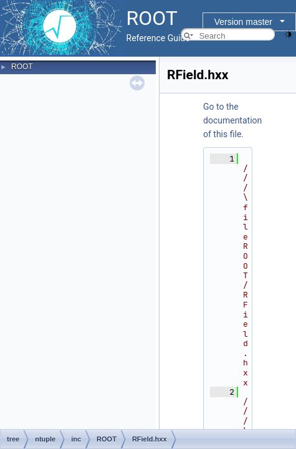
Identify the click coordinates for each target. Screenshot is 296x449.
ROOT (22, 66)
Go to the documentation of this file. (232, 120)
